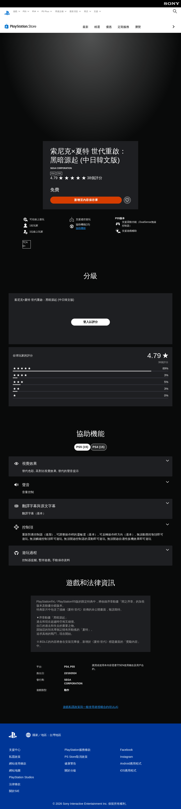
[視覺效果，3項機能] (90, 462)
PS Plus (45, 11)
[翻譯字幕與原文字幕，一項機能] (90, 505)
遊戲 (15, 11)
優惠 (87, 23)
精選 (75, 23)
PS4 (34, 11)
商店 (86, 11)
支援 (96, 11)
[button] (81, 224)
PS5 (25, 11)
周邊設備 (59, 11)
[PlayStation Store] (21, 22)
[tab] (82, 443)
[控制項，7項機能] (90, 528)
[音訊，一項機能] (90, 484)
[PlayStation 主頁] (7, 11)
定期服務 (101, 23)
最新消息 (73, 11)
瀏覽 (116, 23)
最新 (64, 23)
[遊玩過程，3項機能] (90, 552)
